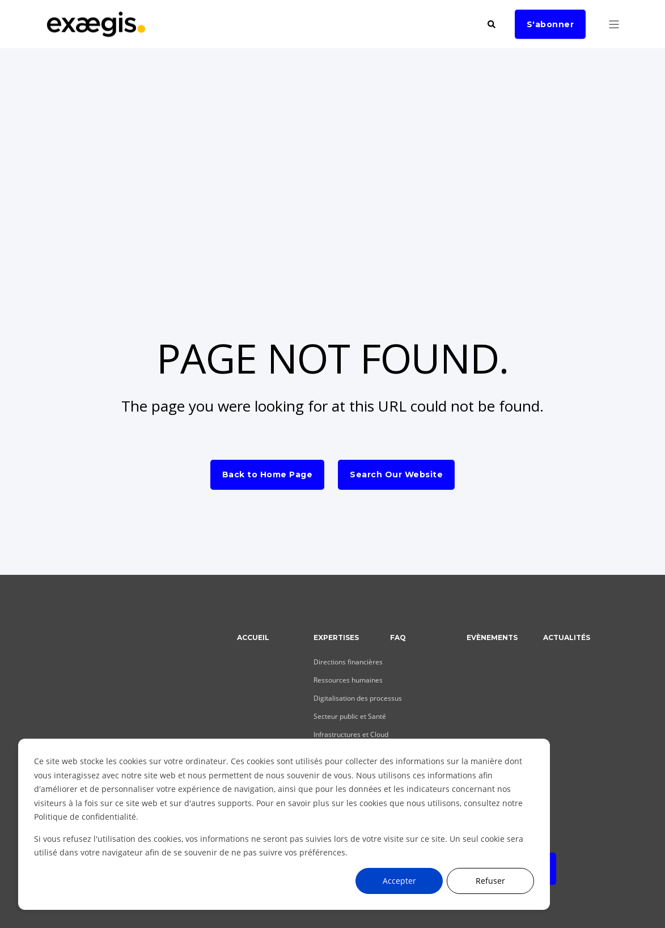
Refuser (490, 880)
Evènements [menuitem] (492, 638)
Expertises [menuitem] (336, 638)
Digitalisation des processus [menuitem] (358, 698)
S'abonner (550, 24)
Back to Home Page (267, 474)
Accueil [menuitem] (253, 638)
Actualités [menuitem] (566, 638)
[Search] (493, 23)
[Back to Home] (96, 31)
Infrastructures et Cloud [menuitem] (351, 734)
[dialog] (284, 824)
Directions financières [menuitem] (348, 662)
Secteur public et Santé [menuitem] (350, 716)
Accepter (399, 880)
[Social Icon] (53, 722)
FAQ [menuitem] (398, 638)
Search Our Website (396, 474)
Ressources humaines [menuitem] (348, 680)
